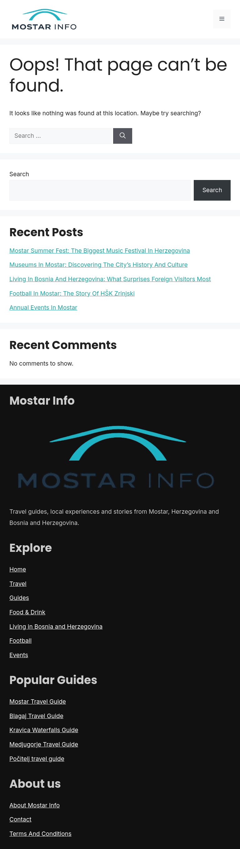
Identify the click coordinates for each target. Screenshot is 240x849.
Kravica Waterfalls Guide (43, 730)
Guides (19, 598)
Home (17, 569)
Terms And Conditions (40, 833)
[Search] (122, 136)
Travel (18, 583)
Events (18, 655)
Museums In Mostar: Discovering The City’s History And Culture (98, 264)
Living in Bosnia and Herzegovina (55, 626)
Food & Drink (27, 612)
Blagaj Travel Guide (36, 716)
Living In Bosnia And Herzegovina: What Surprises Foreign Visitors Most (110, 279)
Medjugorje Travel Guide (43, 744)
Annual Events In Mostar (43, 307)
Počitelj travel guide (36, 758)
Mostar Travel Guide (37, 701)
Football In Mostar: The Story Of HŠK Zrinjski (72, 293)
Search (19, 174)
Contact (20, 819)
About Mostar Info (34, 805)
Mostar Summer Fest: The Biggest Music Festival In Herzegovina (99, 250)
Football (20, 640)
